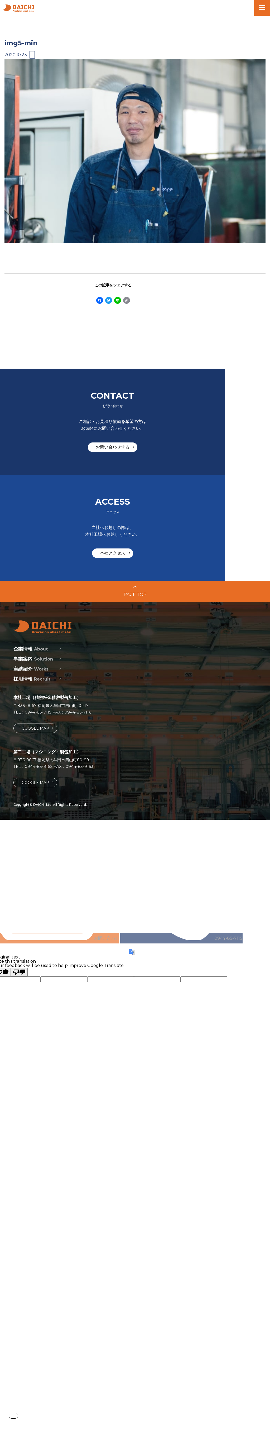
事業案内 (33, 601)
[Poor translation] (19, 1355)
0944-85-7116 (78, 654)
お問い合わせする (70, 497)
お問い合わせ (135, 974)
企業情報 (30, 591)
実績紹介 (31, 611)
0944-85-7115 (38, 654)
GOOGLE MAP (37, 670)
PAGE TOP (135, 539)
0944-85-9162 (38, 709)
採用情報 (31, 621)
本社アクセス (205, 497)
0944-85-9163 (79, 709)
